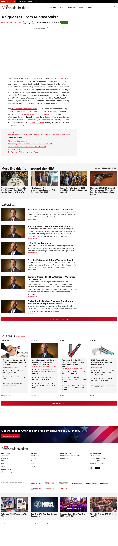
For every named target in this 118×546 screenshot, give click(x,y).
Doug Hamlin (46, 366)
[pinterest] (33, 21)
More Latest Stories (66, 319)
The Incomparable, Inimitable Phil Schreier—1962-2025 (30, 143)
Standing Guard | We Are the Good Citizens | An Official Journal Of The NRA (44, 362)
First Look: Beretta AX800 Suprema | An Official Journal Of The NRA (74, 373)
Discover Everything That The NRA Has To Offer (72, 526)
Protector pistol (39, 134)
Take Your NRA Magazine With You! (14, 526)
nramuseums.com (37, 122)
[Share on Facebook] (25, 21)
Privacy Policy (4, 534)
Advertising (4, 467)
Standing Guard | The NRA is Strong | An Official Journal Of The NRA (44, 379)
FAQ (2, 472)
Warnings (34, 534)
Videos (80, 7)
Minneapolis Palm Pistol (15, 134)
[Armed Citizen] (11, 395)
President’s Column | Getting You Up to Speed (50, 260)
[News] (65, 395)
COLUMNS (53, 366)
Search (3, 477)
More (13, 205)
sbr (69, 368)
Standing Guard (37, 366)
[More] (17, 205)
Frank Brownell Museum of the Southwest (35, 114)
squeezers (48, 134)
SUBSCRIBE (10, 436)
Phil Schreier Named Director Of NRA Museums (27, 146)
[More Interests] (27, 337)
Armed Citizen (6, 341)
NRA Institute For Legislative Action (70, 467)
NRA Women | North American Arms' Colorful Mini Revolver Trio (101, 362)
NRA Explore (64, 470)
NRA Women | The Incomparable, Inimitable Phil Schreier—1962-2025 (43, 190)
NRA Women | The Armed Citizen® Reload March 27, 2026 (13, 384)
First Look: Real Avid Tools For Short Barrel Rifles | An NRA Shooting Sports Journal (73, 363)
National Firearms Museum (24, 108)
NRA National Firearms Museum (61, 134)
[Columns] (37, 395)
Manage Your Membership (97, 475)
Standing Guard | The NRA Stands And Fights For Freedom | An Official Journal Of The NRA (44, 372)
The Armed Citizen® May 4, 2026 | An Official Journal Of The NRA (14, 362)
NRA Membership (95, 467)
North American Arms (105, 366)
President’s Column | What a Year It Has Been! (50, 209)
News (62, 7)
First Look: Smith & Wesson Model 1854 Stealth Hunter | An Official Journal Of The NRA (73, 388)
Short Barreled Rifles (77, 368)
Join (20, 1)
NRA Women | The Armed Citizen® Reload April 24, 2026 (13, 372)
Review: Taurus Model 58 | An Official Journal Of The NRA (102, 386)
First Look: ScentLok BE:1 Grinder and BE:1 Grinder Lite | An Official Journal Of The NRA (74, 380)
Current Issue (13, 22)
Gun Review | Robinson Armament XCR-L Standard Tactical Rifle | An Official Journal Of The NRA (103, 373)
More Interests (21, 337)
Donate (30, 1)
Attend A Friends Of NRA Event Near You (103, 526)
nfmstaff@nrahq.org (16, 125)
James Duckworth (28, 134)
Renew (24, 1)
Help (2, 475)
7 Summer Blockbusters (17, 141)
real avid (64, 368)
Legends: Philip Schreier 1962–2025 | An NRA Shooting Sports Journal (73, 190)
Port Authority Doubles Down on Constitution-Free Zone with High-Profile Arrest (50, 302)
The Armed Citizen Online (10, 368)
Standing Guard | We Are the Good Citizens (49, 226)
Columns (52, 7)
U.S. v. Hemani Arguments (40, 243)
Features (71, 7)
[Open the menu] (94, 7)
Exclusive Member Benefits (97, 470)
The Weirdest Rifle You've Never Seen (23, 152)
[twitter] (29, 21)
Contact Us (4, 470)
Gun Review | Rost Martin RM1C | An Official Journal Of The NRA (102, 380)
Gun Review (94, 366)
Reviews (93, 341)
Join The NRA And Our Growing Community (44, 526)
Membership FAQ (95, 472)
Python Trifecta (14, 149)
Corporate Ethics (24, 534)
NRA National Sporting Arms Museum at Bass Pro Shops (33, 111)
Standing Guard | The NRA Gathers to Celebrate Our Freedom (51, 278)
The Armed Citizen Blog (18, 366)
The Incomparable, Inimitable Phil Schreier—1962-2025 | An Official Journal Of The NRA (13, 190)
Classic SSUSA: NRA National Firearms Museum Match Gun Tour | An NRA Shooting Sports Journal (103, 191)
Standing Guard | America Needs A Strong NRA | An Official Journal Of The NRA (44, 386)
